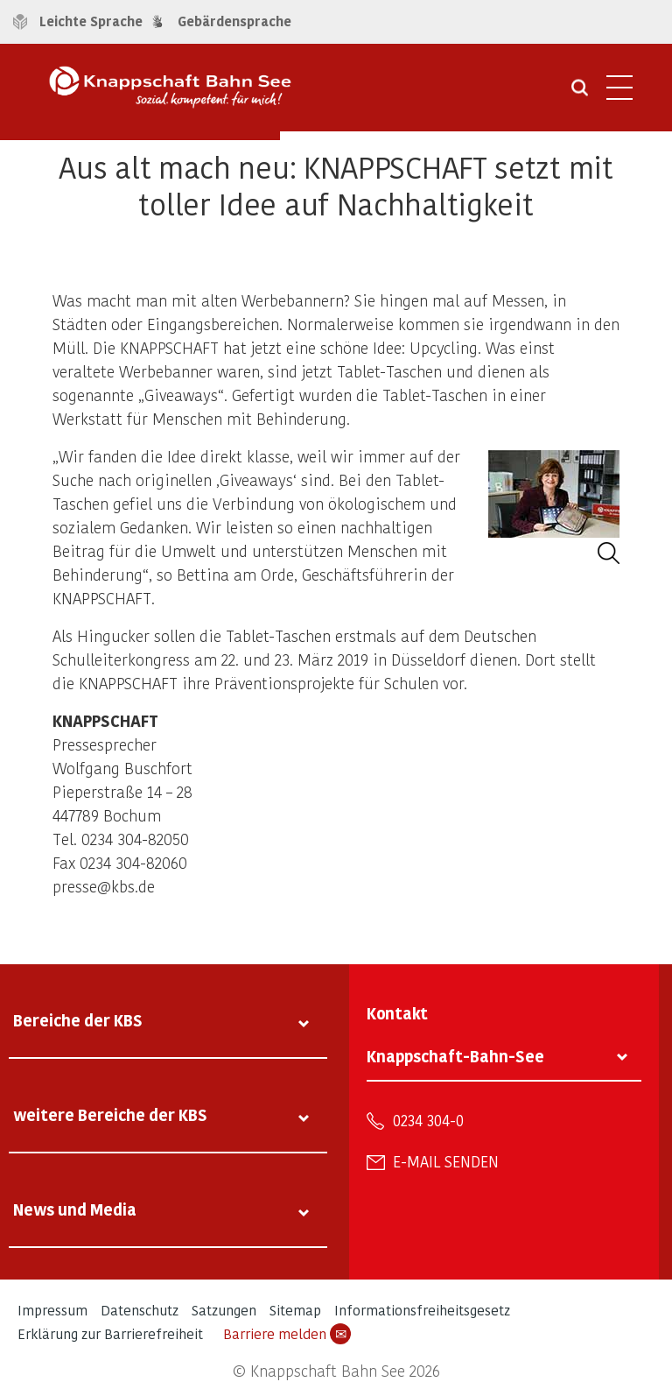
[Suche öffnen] (579, 94)
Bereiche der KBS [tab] (78, 1020)
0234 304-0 (428, 1120)
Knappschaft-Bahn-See (455, 1056)
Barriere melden (287, 1333)
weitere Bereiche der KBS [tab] (110, 1114)
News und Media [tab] (74, 1209)
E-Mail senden (446, 1161)
